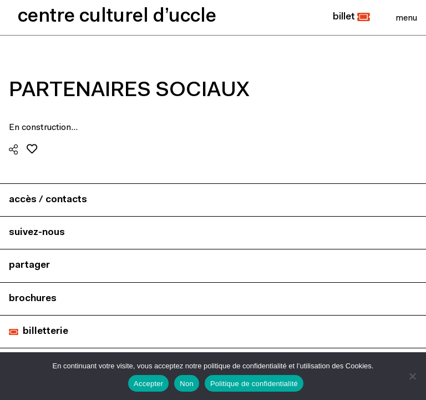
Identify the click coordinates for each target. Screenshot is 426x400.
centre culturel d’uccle (117, 17)
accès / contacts (48, 199)
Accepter (148, 383)
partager (29, 265)
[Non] (412, 376)
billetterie (45, 331)
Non (187, 383)
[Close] (406, 17)
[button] (351, 17)
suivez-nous (37, 232)
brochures (33, 298)
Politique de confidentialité (254, 383)
